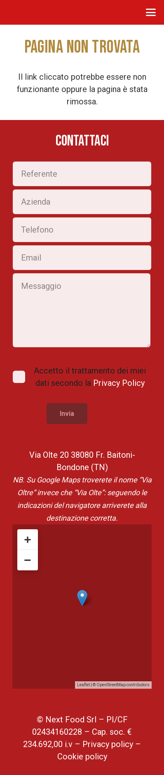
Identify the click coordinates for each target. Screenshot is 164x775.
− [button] (27, 560)
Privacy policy (107, 744)
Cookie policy (82, 756)
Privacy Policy (119, 383)
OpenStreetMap (111, 685)
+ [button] (27, 539)
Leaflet (83, 685)
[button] (150, 12)
